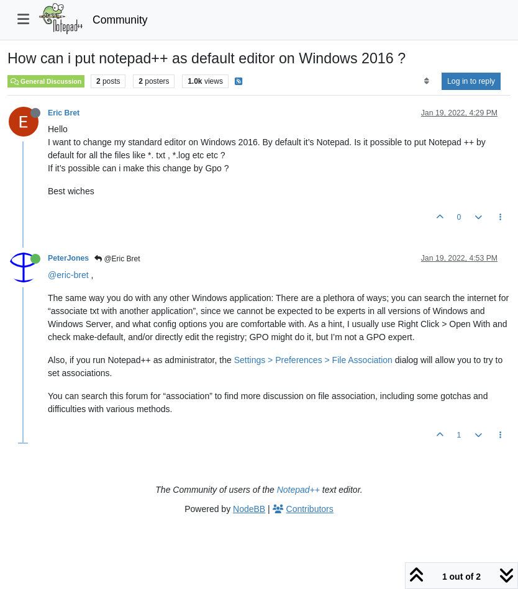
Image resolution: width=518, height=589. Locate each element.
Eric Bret (64, 113)
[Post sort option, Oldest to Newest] (426, 81)
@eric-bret (68, 275)
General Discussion (46, 81)
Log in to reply (471, 81)
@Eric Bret (117, 258)
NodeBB (249, 509)
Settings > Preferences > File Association (313, 360)
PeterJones (68, 258)
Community (120, 20)
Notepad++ (298, 490)
